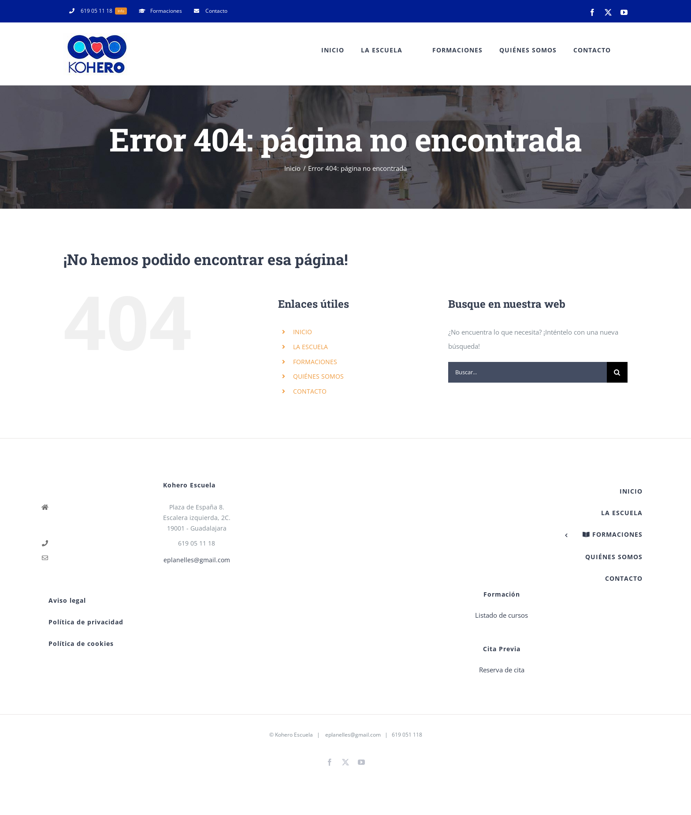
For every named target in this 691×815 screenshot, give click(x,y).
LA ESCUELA (310, 347)
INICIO (302, 332)
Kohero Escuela (294, 734)
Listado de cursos (501, 615)
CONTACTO (310, 391)
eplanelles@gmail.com (196, 560)
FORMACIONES (315, 362)
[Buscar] (617, 372)
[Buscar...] (527, 372)
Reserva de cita (501, 669)
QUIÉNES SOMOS (318, 376)
